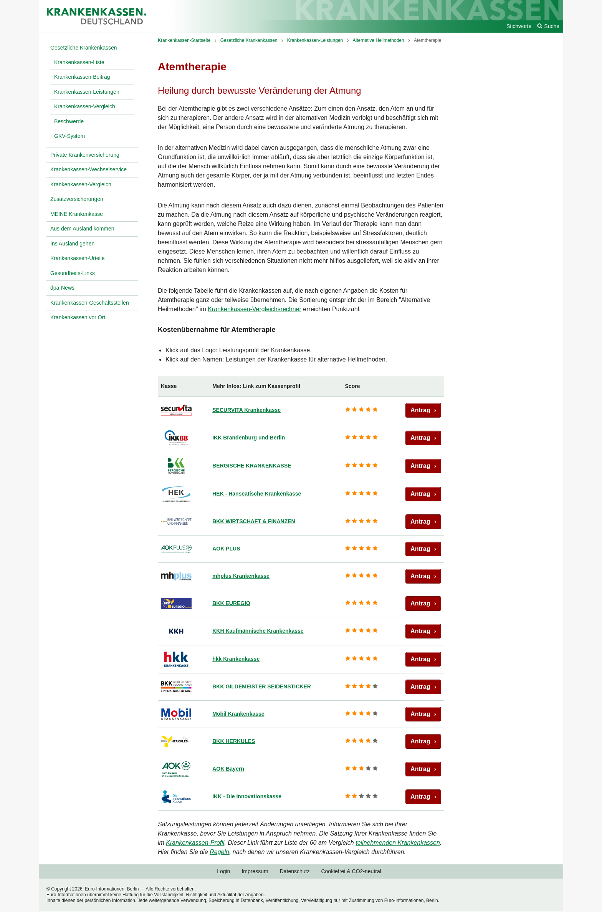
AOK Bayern (228, 769)
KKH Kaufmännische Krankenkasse (257, 631)
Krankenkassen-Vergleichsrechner (254, 309)
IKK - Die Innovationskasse (246, 796)
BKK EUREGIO (231, 603)
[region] (301, 593)
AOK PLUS (226, 549)
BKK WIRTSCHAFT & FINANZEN (253, 521)
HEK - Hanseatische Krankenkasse (256, 494)
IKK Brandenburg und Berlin (248, 437)
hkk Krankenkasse (236, 659)
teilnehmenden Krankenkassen (398, 842)
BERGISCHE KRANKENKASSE (251, 466)
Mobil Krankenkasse (238, 714)
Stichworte (518, 26)
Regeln (219, 852)
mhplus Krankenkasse (241, 576)
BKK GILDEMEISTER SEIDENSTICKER (261, 686)
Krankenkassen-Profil (195, 842)
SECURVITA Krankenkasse (246, 410)
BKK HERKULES (233, 741)
